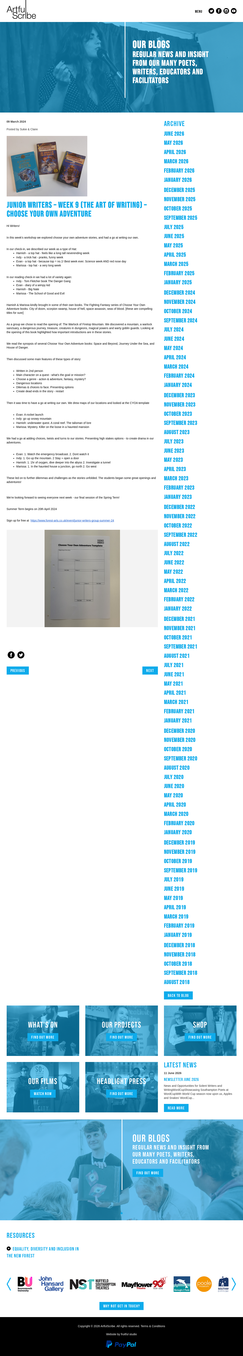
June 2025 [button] (174, 236)
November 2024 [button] (180, 302)
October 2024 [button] (178, 311)
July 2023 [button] (174, 441)
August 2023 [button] (177, 432)
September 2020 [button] (180, 758)
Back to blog (178, 995)
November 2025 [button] (180, 199)
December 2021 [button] (179, 619)
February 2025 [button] (179, 273)
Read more (176, 1108)
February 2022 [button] (179, 599)
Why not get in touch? (121, 1306)
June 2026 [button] (174, 133)
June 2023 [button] (174, 450)
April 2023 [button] (175, 469)
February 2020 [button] (179, 823)
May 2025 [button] (173, 245)
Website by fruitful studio (121, 1334)
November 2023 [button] (180, 404)
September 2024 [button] (180, 320)
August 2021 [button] (177, 656)
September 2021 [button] (180, 646)
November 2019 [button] (180, 852)
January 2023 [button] (178, 497)
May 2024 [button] (173, 348)
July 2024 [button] (174, 329)
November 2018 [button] (180, 954)
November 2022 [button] (180, 516)
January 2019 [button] (178, 935)
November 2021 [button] (180, 628)
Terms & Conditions (153, 1326)
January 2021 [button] (178, 720)
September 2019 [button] (180, 870)
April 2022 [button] (175, 581)
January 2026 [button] (178, 180)
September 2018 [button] (180, 973)
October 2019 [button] (178, 861)
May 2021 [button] (173, 683)
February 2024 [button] (179, 375)
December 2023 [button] (179, 395)
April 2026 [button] (175, 152)
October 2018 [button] (178, 964)
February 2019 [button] (179, 925)
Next (150, 670)
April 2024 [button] (175, 357)
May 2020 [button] (173, 795)
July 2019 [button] (174, 879)
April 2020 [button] (175, 804)
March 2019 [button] (176, 916)
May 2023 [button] (173, 460)
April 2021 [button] (175, 692)
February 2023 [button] (179, 487)
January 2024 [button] (178, 385)
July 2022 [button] (174, 553)
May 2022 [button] (173, 571)
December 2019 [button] (179, 842)
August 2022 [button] (177, 544)
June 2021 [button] (174, 674)
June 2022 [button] (174, 562)
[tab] (200, 134)
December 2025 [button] (179, 190)
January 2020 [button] (178, 832)
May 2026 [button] (173, 143)
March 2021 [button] (176, 702)
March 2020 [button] (176, 814)
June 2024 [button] (174, 339)
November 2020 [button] (180, 740)
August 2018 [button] (177, 982)
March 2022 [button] (176, 590)
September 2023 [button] (180, 423)
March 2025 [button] (176, 264)
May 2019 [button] (173, 898)
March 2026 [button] (176, 161)
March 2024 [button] (176, 366)
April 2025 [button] (175, 254)
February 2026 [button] (179, 170)
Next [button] (234, 1284)
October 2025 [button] (178, 208)
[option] (82, 578)
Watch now (43, 1093)
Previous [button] (9, 1284)
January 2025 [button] (178, 282)
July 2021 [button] (174, 665)
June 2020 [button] (174, 786)
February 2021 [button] (179, 711)
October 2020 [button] (178, 749)
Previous (17, 670)
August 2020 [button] (177, 768)
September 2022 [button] (180, 535)
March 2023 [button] (176, 478)
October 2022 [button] (178, 525)
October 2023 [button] (178, 414)
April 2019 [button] (175, 907)
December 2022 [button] (179, 507)
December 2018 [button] (179, 945)
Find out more (42, 1037)
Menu (198, 11)
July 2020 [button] (174, 777)
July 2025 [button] (174, 227)
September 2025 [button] (180, 218)
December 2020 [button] (179, 731)
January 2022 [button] (178, 608)
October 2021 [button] (178, 637)
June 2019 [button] (174, 889)
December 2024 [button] (179, 292)
